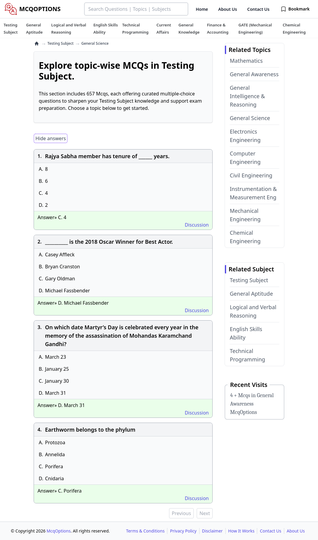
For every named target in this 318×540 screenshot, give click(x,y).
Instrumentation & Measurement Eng (253, 193)
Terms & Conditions (145, 531)
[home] (37, 43)
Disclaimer (212, 531)
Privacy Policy (183, 531)
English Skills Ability (246, 333)
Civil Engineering (251, 175)
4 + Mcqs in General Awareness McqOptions (252, 403)
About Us (227, 9)
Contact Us (258, 9)
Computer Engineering (245, 157)
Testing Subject (60, 43)
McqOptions (59, 531)
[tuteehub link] (11, 28)
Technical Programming (247, 355)
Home (202, 9)
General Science (250, 118)
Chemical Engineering (245, 237)
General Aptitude (251, 293)
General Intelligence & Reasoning (247, 96)
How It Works (241, 531)
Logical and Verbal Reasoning (253, 311)
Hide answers (50, 138)
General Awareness (254, 74)
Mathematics (246, 60)
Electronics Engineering (245, 135)
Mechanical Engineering (245, 215)
